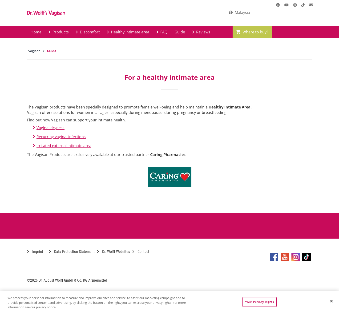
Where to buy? (252, 32)
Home (36, 32)
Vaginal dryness (50, 127)
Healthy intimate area (128, 32)
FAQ (161, 32)
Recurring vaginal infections (61, 136)
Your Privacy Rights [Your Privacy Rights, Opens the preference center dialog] (259, 302)
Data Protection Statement (72, 251)
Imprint (35, 251)
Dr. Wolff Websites (113, 251)
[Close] (331, 301)
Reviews (201, 32)
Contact (140, 251)
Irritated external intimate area (63, 145)
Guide (179, 32)
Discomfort (88, 32)
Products (58, 32)
